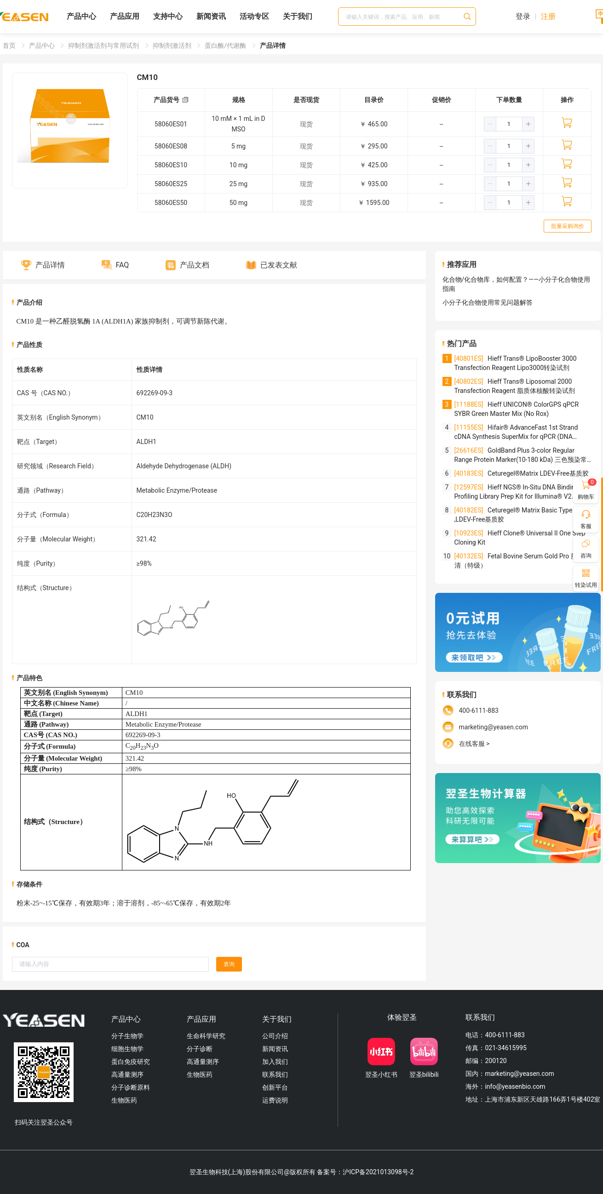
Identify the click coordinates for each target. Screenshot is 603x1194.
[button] (490, 124)
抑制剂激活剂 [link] (173, 45)
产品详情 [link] (273, 45)
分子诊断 (199, 1048)
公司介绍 (275, 1036)
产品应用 (124, 16)
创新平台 (275, 1087)
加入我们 (275, 1061)
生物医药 (124, 1100)
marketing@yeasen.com (493, 727)
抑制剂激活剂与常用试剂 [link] (104, 45)
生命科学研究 (206, 1036)
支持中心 (168, 16)
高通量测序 (127, 1074)
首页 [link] (10, 45)
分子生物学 (127, 1036)
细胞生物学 (127, 1048)
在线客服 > (474, 743)
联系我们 (275, 1074)
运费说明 (275, 1100)
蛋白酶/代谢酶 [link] (226, 45)
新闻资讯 (211, 16)
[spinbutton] (509, 124)
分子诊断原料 (130, 1087)
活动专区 (254, 16)
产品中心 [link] (42, 45)
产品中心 (81, 16)
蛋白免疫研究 (130, 1061)
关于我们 (297, 16)
